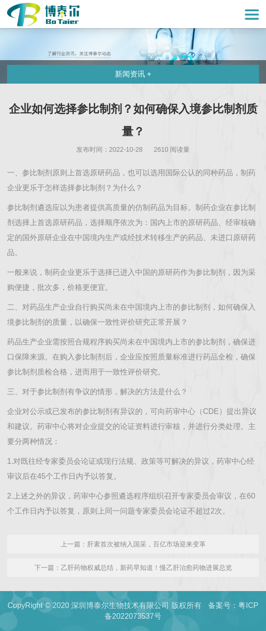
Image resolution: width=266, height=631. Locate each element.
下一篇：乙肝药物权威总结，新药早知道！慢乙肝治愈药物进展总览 (133, 567)
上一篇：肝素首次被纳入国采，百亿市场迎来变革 (133, 544)
